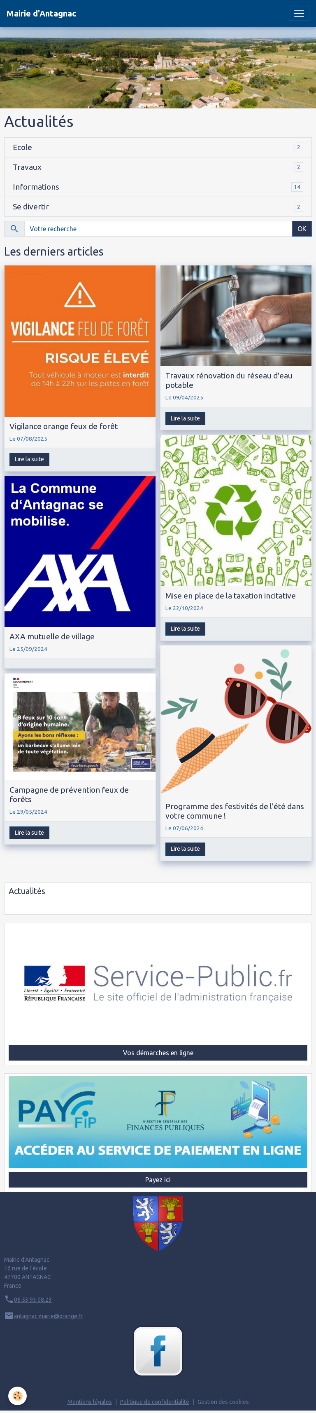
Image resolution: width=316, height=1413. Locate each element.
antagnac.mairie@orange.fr (48, 1316)
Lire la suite (29, 459)
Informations (36, 186)
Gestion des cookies (223, 1402)
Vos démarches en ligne (158, 1052)
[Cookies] (17, 1396)
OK (302, 228)
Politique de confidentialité (154, 1402)
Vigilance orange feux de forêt (63, 426)
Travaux (27, 166)
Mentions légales (89, 1402)
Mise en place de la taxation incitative (230, 595)
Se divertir (31, 206)
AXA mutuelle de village (52, 636)
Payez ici (158, 1179)
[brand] (41, 13)
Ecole (22, 147)
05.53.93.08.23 (33, 1299)
